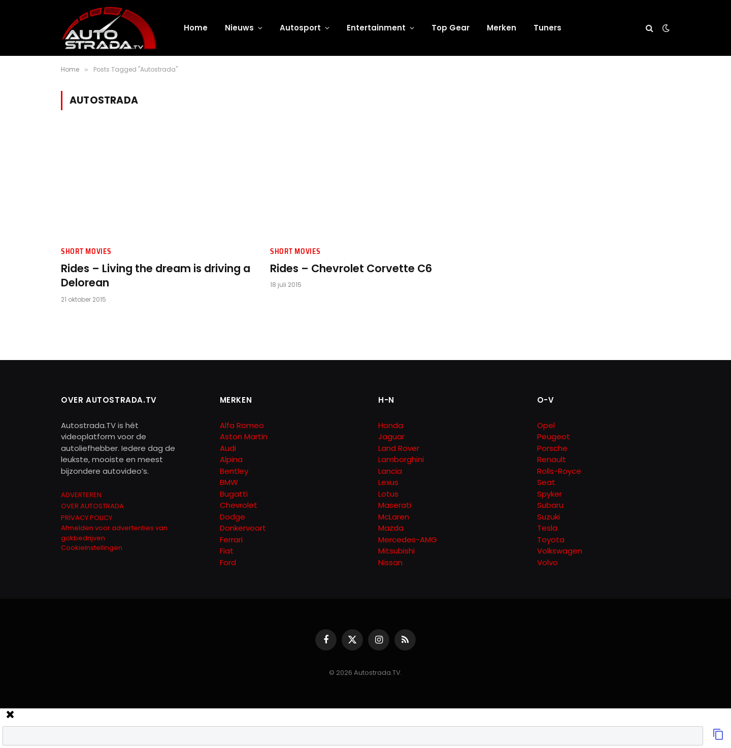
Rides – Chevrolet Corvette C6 (351, 269)
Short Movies (86, 251)
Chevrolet (238, 505)
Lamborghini (401, 459)
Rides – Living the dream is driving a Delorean (155, 276)
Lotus (388, 494)
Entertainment (376, 27)
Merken (501, 27)
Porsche (552, 448)
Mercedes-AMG (407, 539)
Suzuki (548, 516)
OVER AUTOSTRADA (92, 506)
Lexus (388, 482)
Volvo (547, 562)
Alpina (231, 459)
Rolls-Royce (559, 471)
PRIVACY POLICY (86, 518)
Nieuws (239, 27)
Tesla (547, 528)
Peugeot (553, 436)
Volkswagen (559, 550)
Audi (228, 448)
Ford (228, 562)
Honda (390, 425)
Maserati (394, 505)
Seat (546, 482)
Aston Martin (244, 436)
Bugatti (234, 494)
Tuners (547, 27)
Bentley (234, 471)
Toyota (550, 539)
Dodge (232, 516)
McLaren (393, 516)
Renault (551, 459)
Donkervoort (243, 528)
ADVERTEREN (81, 495)
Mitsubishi (396, 550)
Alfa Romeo (243, 425)
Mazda (391, 528)
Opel (546, 425)
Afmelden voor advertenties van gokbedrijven (114, 533)
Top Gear (450, 27)
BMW (229, 482)
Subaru (550, 505)
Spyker (549, 494)
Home (196, 27)
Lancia (390, 471)
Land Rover (398, 448)
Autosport (300, 27)
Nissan (390, 562)
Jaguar (391, 436)
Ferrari (231, 539)
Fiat (227, 550)
